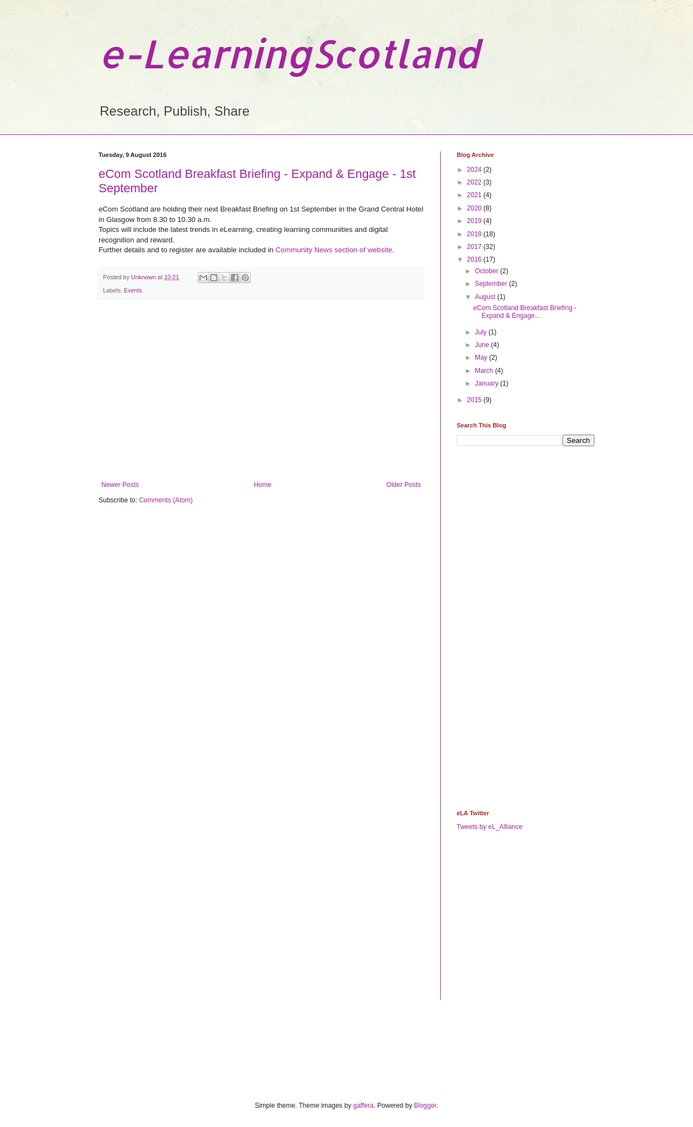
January (487, 383)
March (485, 371)
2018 (475, 234)
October (487, 271)
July (482, 332)
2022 (475, 182)
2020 (475, 208)
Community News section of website (333, 250)
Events (133, 290)
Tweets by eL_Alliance (489, 827)
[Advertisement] (261, 390)
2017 (475, 247)
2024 (475, 170)
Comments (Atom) (165, 500)
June (483, 345)
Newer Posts (120, 485)
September (492, 284)
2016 (475, 259)
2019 (475, 221)
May (482, 357)
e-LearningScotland (289, 53)
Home (263, 485)
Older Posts (403, 485)
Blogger (425, 1105)
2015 (475, 400)
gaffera (363, 1105)
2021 (475, 195)
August (486, 297)
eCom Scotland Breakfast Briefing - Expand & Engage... (524, 311)
